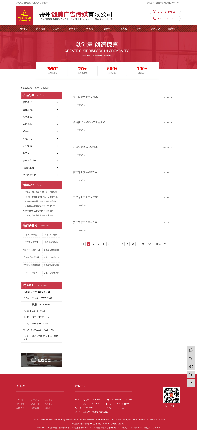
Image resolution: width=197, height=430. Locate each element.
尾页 (150, 244)
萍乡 (150, 428)
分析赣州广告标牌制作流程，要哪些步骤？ (42, 197)
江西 (47, 428)
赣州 (51, 428)
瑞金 (115, 428)
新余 (154, 428)
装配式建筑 (28, 168)
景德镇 (146, 428)
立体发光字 (89, 28)
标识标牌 (73, 28)
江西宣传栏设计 (31, 242)
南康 (60, 428)
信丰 (78, 428)
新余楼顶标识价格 (51, 265)
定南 (71, 428)
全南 (67, 428)
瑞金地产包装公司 (51, 257)
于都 (90, 428)
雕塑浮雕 (27, 124)
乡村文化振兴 (29, 160)
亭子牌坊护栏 (29, 175)
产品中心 (35, 404)
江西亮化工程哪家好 (31, 265)
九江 (126, 428)
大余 (86, 428)
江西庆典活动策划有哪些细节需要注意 (40, 192)
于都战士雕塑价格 (51, 250)
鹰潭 (158, 428)
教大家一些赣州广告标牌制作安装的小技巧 (42, 201)
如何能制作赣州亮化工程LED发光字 (39, 206)
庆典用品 (27, 117)
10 (133, 244)
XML (179, 3)
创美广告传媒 (31, 235)
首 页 (37, 88)
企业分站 (159, 3)
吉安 (141, 428)
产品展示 (139, 28)
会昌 (104, 428)
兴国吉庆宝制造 (51, 242)
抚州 (134, 428)
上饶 (130, 428)
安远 (101, 428)
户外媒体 (27, 146)
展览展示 (27, 153)
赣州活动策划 (122, 420)
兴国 (93, 428)
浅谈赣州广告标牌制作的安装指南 (38, 211)
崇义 (75, 428)
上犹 (97, 428)
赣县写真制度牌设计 (31, 250)
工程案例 (122, 28)
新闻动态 (155, 28)
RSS (173, 3)
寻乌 (119, 428)
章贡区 (55, 428)
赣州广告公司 (133, 420)
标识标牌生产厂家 (110, 420)
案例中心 (48, 404)
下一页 (141, 244)
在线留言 (35, 408)
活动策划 (57, 28)
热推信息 (150, 3)
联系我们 (171, 28)
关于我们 (40, 28)
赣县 (112, 428)
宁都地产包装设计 (31, 257)
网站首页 (24, 28)
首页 (82, 244)
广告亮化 (106, 28)
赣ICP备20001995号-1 (87, 420)
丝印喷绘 (27, 131)
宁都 (108, 428)
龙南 (64, 428)
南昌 (123, 428)
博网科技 (162, 420)
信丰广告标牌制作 (51, 273)
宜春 (138, 428)
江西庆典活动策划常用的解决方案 (38, 215)
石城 (82, 428)
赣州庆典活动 (31, 273)
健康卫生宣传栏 (51, 235)
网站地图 (167, 3)
